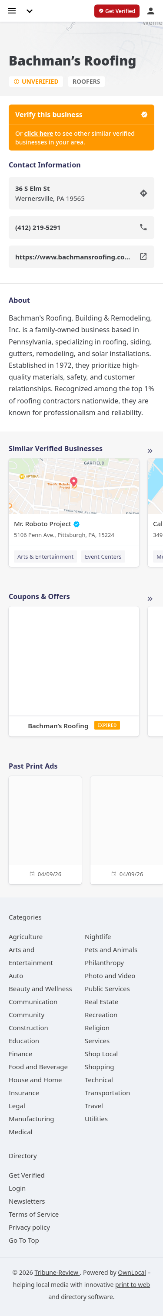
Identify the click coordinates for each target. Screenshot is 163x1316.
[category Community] (26, 1014)
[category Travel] (94, 1105)
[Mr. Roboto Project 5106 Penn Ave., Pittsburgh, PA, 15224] (74, 500)
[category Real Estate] (101, 1001)
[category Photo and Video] (110, 975)
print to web (132, 1284)
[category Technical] (99, 1079)
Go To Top (24, 1240)
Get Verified (27, 1175)
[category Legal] (17, 1105)
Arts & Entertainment (45, 556)
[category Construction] (28, 1027)
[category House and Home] (35, 1079)
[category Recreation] (101, 1014)
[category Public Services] (107, 988)
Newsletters (27, 1201)
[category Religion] (97, 1027)
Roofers (86, 81)
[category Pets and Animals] (111, 949)
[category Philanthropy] (104, 962)
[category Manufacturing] (31, 1118)
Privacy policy (29, 1227)
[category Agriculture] (26, 936)
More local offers (150, 599)
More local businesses (150, 451)
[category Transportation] (107, 1092)
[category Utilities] (96, 1118)
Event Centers (103, 556)
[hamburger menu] (12, 10)
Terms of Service (34, 1214)
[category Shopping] (99, 1066)
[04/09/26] (45, 829)
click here (38, 133)
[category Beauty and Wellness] (40, 988)
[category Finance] (20, 1053)
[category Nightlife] (98, 936)
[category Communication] (33, 1001)
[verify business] (117, 11)
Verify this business (81, 114)
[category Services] (97, 1040)
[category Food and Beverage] (38, 1066)
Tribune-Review (57, 1272)
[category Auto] (16, 975)
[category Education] (24, 1040)
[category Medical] (21, 1131)
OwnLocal (132, 1272)
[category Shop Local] (101, 1053)
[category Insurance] (24, 1092)
